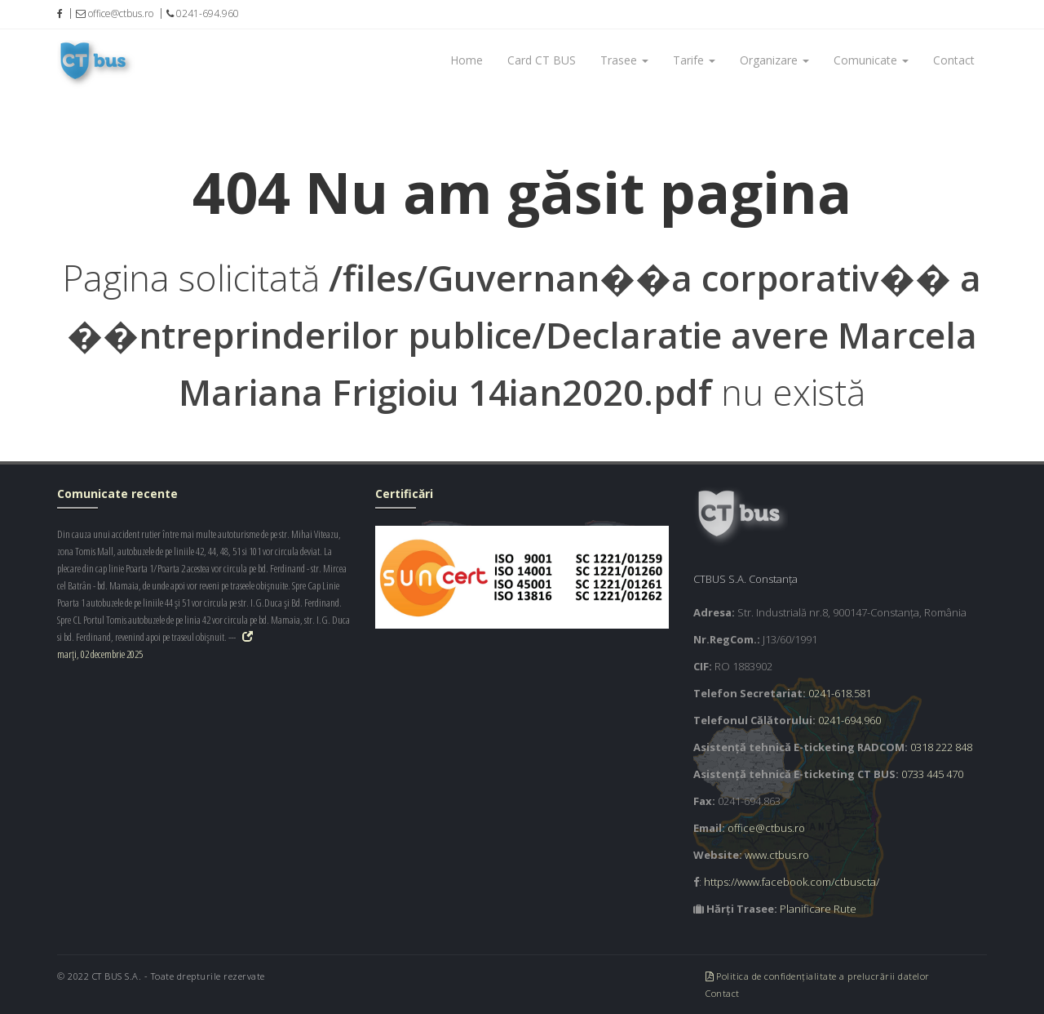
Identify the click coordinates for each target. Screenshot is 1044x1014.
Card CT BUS (541, 60)
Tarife (694, 60)
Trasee (624, 60)
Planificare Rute (818, 908)
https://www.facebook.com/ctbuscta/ (791, 881)
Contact (954, 60)
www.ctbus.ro (777, 854)
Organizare (774, 60)
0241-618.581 (839, 693)
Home (466, 60)
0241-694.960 (849, 720)
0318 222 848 (941, 747)
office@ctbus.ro (766, 828)
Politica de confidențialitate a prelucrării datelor (818, 976)
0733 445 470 (932, 774)
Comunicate (871, 60)
